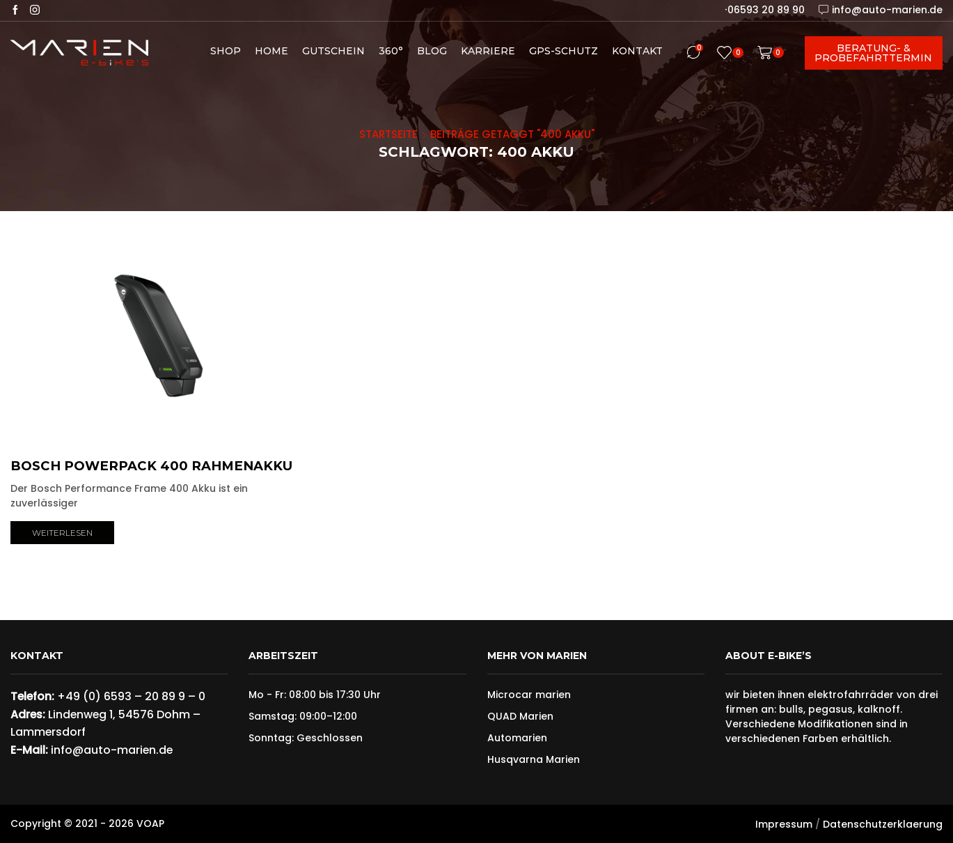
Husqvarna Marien (533, 759)
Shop (225, 51)
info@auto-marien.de (112, 750)
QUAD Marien (520, 716)
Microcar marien (529, 695)
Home (271, 51)
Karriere (488, 51)
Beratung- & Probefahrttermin (873, 53)
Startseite (388, 134)
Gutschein (333, 51)
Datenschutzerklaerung (883, 824)
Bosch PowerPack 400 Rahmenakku (151, 466)
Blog (432, 51)
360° (391, 51)
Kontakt (637, 51)
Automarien (517, 738)
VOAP (150, 823)
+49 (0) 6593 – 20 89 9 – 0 (131, 696)
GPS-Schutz (563, 51)
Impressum (783, 824)
